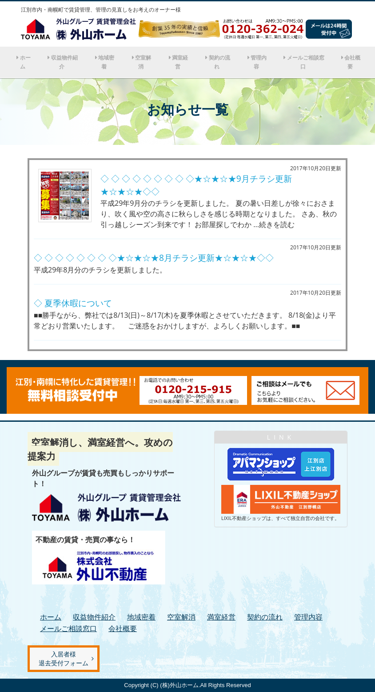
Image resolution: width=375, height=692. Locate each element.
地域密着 (106, 62)
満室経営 (180, 62)
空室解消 (143, 62)
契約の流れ (219, 62)
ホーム (25, 62)
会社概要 (352, 62)
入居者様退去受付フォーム (63, 658)
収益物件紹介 (64, 62)
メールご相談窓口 (305, 62)
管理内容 (259, 62)
